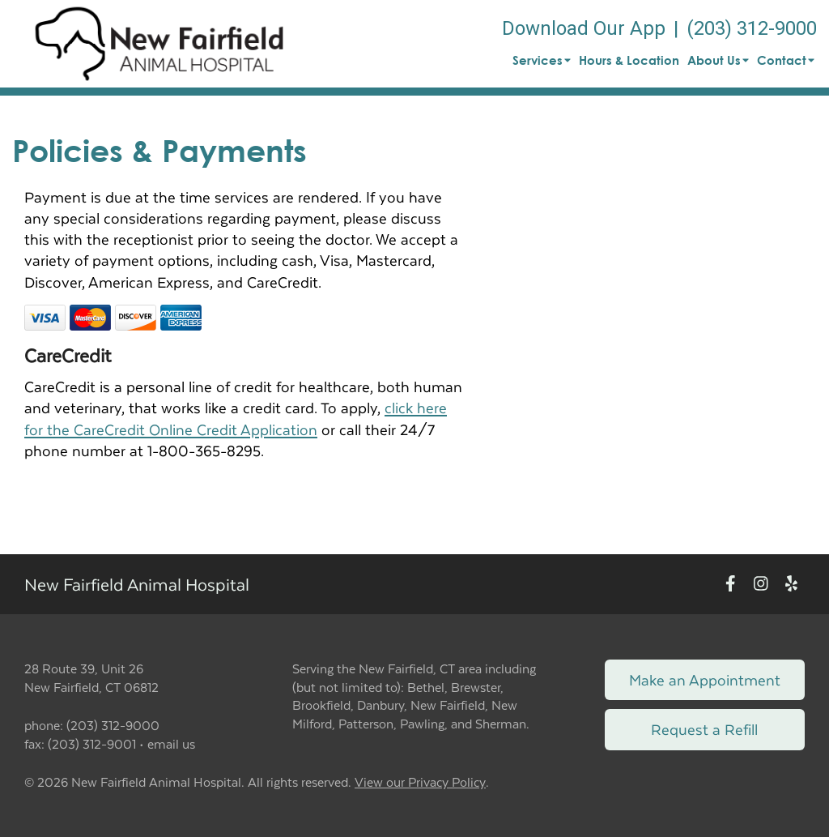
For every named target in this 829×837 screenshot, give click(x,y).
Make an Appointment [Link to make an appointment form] (704, 679)
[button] (159, 44)
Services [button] (541, 60)
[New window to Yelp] (791, 584)
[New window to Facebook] (730, 584)
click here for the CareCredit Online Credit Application (235, 417)
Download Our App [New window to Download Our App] (583, 28)
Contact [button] (785, 60)
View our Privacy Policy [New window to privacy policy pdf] (420, 782)
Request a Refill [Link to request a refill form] (704, 729)
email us (171, 743)
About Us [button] (718, 60)
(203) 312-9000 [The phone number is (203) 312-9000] (752, 28)
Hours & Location (629, 60)
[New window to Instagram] (761, 584)
